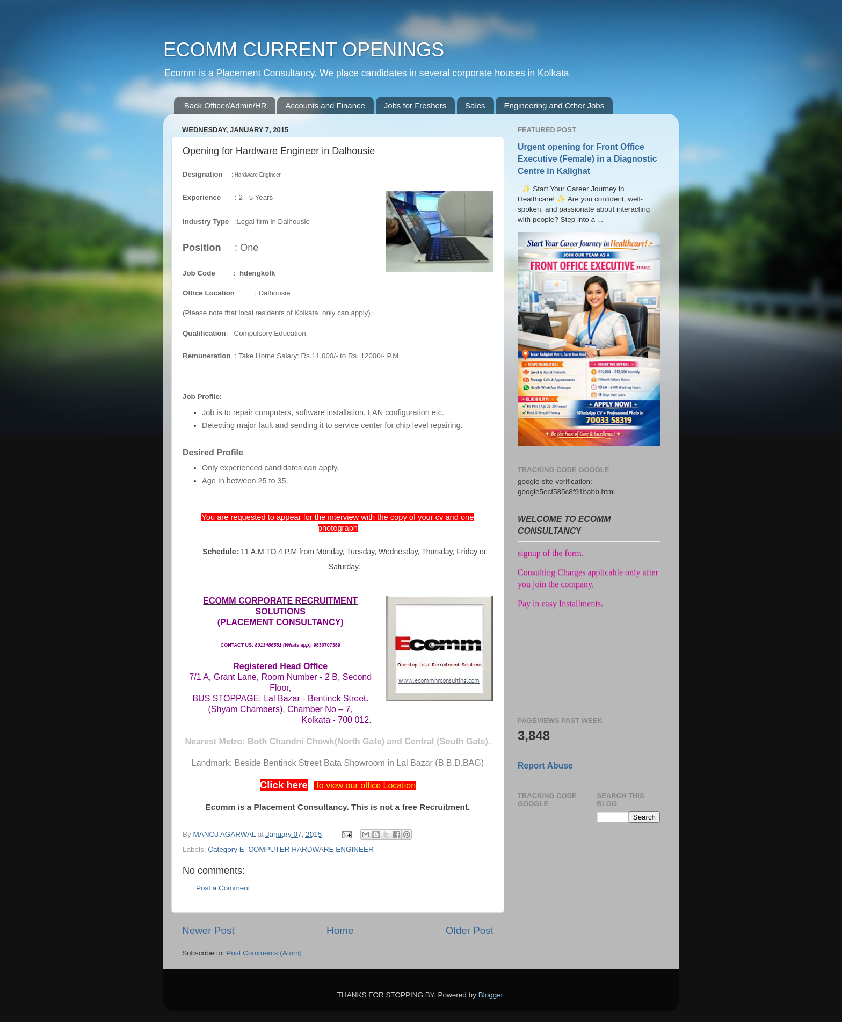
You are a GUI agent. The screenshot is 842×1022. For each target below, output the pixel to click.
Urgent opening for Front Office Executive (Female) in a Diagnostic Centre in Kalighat (587, 158)
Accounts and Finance (325, 105)
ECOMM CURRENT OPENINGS (303, 50)
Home (339, 930)
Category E (226, 849)
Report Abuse (545, 765)
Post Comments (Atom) (264, 953)
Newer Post (208, 930)
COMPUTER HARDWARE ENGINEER (311, 849)
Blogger (490, 995)
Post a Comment (223, 888)
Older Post (469, 930)
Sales (475, 105)
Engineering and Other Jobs (554, 105)
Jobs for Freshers (415, 105)
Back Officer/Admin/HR (225, 105)
